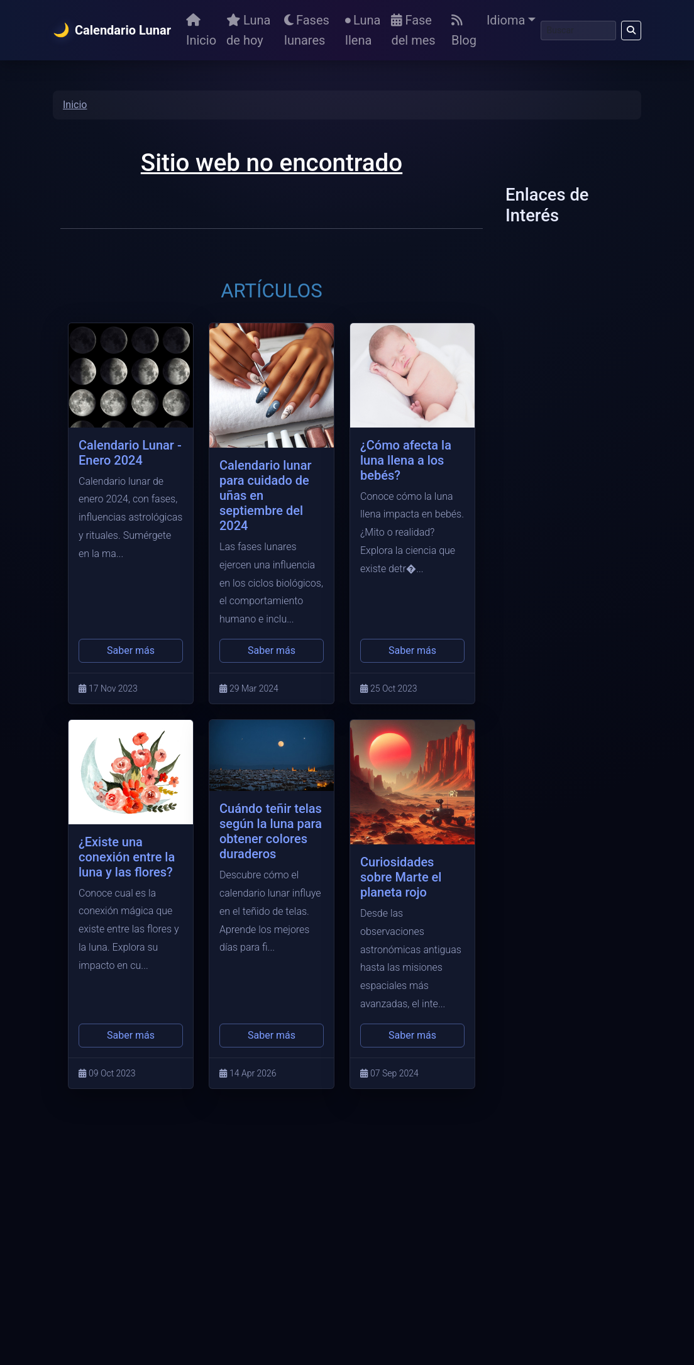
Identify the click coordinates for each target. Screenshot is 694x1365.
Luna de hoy (248, 30)
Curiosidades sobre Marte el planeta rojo (400, 877)
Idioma (506, 20)
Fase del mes (413, 30)
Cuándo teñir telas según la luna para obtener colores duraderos (270, 831)
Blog (463, 31)
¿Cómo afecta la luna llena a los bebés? (405, 460)
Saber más (131, 650)
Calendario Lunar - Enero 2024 (130, 453)
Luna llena (362, 30)
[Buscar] (578, 30)
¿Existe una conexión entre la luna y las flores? (127, 857)
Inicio (201, 31)
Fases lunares (306, 30)
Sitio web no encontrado (271, 162)
